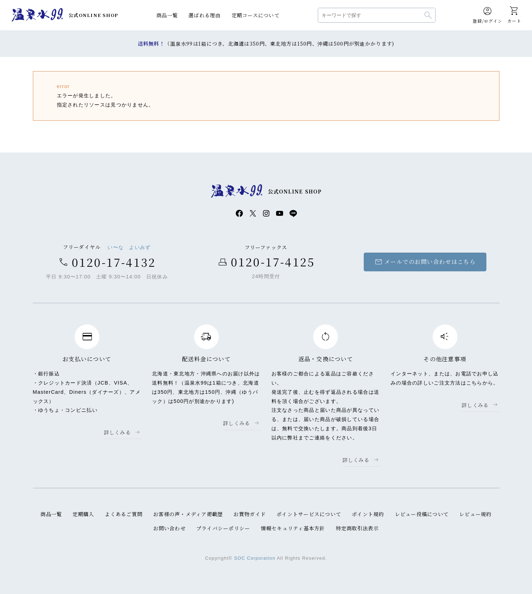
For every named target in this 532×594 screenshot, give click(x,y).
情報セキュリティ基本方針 (293, 528)
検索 (428, 15)
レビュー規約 (476, 514)
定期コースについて (256, 15)
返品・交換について (325, 359)
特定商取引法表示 (357, 528)
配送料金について (206, 359)
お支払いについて (87, 359)
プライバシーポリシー (223, 528)
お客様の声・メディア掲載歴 (188, 514)
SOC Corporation (254, 558)
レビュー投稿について (422, 514)
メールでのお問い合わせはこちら (425, 262)
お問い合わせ (169, 528)
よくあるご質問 (123, 514)
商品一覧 (167, 15)
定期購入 (83, 514)
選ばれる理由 (204, 15)
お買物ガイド (249, 514)
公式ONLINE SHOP (93, 15)
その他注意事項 (444, 359)
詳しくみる (117, 432)
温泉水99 (37, 15)
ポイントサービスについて (308, 514)
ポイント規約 (368, 514)
